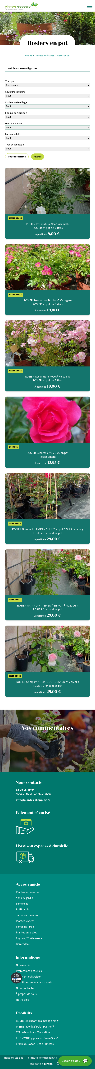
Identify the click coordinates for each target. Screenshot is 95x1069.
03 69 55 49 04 (25, 790)
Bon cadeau (23, 944)
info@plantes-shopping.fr (33, 800)
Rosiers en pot (63, 55)
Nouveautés (23, 965)
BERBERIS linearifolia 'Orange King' (37, 1021)
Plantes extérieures (27, 892)
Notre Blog (22, 1000)
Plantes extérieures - (45, 55)
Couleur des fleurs (15, 92)
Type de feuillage (14, 144)
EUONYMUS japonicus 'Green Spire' (37, 1038)
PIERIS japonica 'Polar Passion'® (35, 1027)
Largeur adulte (13, 134)
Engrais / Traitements (29, 938)
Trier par (10, 81)
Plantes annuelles (26, 933)
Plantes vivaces (25, 921)
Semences (22, 904)
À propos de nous (26, 994)
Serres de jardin (25, 927)
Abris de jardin (24, 898)
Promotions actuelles (29, 971)
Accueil (28, 55)
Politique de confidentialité (42, 1058)
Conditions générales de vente (34, 983)
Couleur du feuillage (16, 102)
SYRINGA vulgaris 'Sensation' (33, 1032)
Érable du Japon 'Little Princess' (35, 1044)
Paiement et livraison (28, 977)
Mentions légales (13, 1058)
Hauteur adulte (13, 123)
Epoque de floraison (16, 113)
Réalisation (41, 1064)
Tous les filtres (17, 156)
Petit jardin (22, 910)
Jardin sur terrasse (27, 915)
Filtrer (37, 156)
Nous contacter (25, 988)
